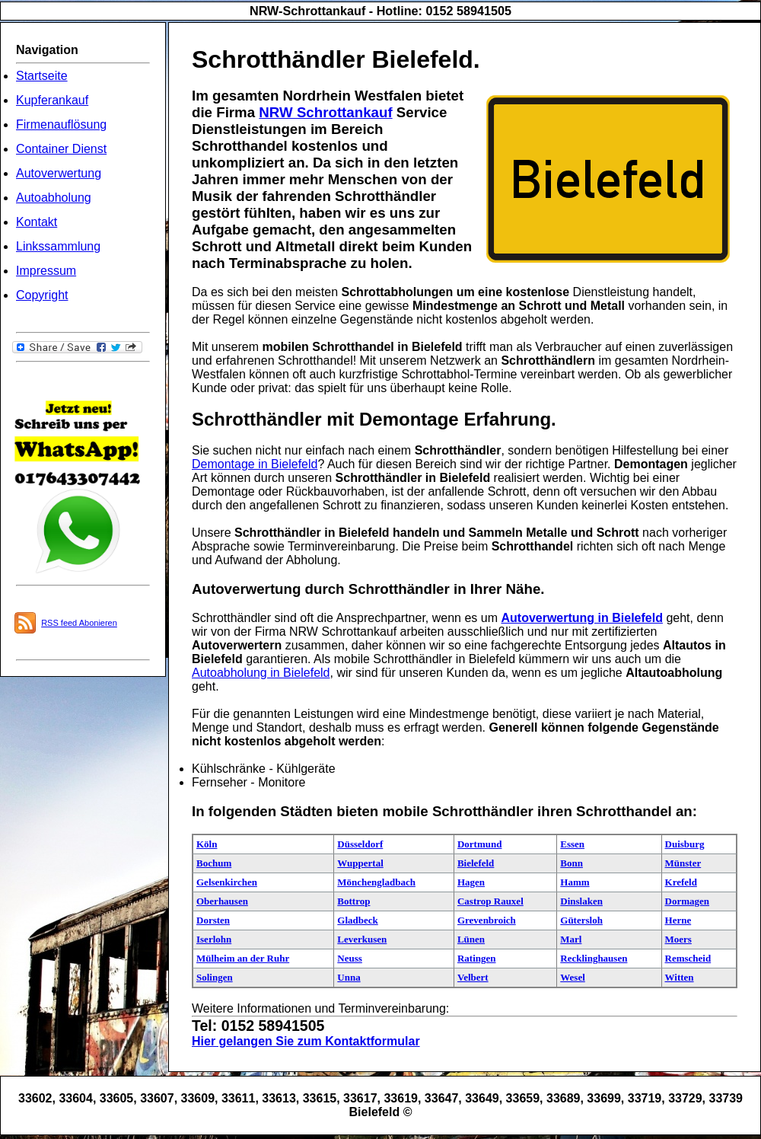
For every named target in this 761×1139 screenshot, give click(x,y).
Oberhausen (222, 901)
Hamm (574, 882)
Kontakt (36, 221)
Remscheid (688, 958)
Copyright (42, 295)
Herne (678, 920)
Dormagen (687, 901)
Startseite (42, 75)
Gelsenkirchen (226, 882)
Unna (348, 977)
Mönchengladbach (376, 882)
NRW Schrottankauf (325, 112)
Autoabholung (53, 197)
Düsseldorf (360, 844)
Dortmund (479, 844)
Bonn (571, 863)
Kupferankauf (52, 100)
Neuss (349, 958)
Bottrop (353, 901)
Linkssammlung (58, 246)
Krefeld (681, 882)
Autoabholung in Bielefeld (261, 672)
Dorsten (213, 920)
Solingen (214, 977)
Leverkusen (362, 939)
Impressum (46, 270)
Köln (206, 844)
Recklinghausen (593, 958)
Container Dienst (61, 148)
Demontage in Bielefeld (254, 464)
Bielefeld (475, 863)
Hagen (471, 882)
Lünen (471, 939)
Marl (570, 939)
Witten (679, 977)
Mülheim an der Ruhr (242, 958)
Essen (572, 844)
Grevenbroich (486, 920)
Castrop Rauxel (490, 901)
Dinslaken (581, 901)
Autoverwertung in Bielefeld (581, 617)
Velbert (473, 977)
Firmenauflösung (61, 124)
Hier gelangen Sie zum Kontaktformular (306, 1041)
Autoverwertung (58, 173)
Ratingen (476, 958)
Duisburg (685, 844)
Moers (678, 939)
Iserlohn (213, 939)
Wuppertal (360, 863)
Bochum (213, 863)
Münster (683, 863)
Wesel (572, 977)
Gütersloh (581, 920)
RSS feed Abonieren (79, 622)
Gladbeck (357, 920)
